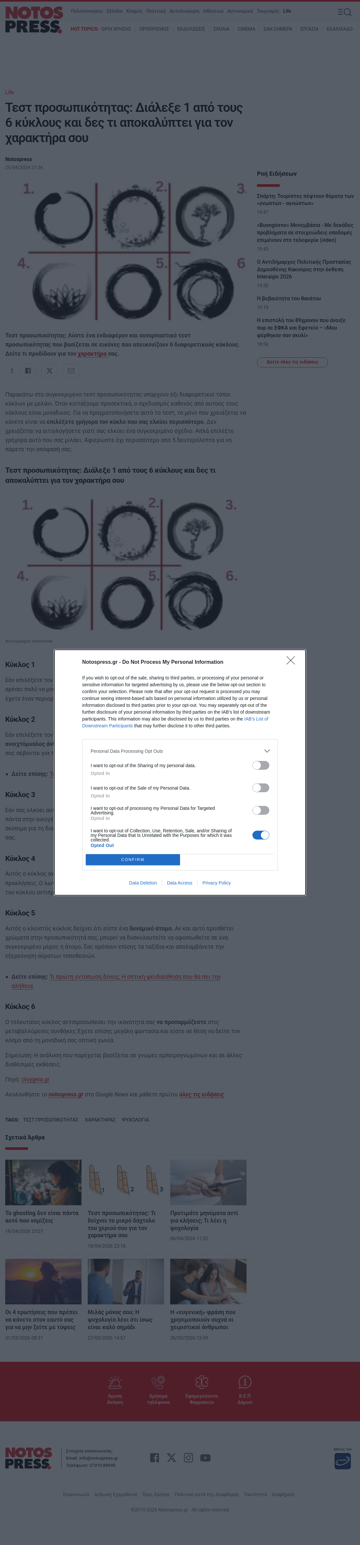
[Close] (293, 662)
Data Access (179, 882)
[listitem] (180, 751)
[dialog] (180, 772)
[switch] (260, 765)
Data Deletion (143, 882)
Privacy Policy (216, 882)
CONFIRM (133, 859)
